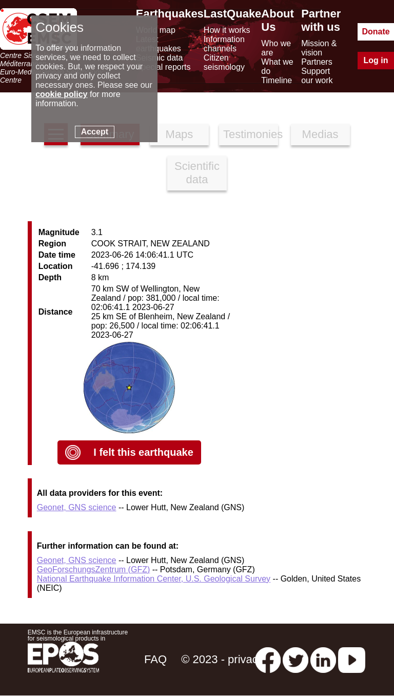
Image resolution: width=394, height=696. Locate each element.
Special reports (163, 67)
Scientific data (197, 173)
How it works (227, 30)
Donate (375, 31)
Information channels (224, 44)
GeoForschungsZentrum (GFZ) (93, 569)
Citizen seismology (224, 62)
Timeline (276, 80)
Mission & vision (319, 48)
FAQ (155, 659)
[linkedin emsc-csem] (323, 659)
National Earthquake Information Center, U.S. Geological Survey (153, 578)
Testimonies (250, 134)
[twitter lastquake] (295, 659)
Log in (376, 60)
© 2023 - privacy (222, 659)
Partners (316, 61)
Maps (179, 134)
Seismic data (159, 57)
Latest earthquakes (158, 44)
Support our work (316, 76)
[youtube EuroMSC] (351, 659)
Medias (320, 134)
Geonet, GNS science (76, 507)
